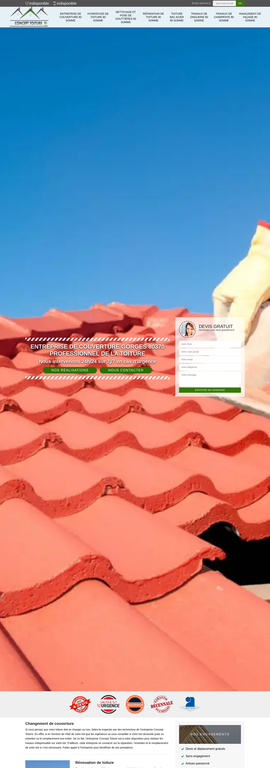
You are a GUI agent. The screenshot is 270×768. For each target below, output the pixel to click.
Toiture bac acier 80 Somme (177, 17)
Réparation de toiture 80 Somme (153, 17)
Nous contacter (126, 370)
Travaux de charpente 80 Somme (224, 17)
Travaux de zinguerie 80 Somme (199, 17)
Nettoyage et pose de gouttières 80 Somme (125, 17)
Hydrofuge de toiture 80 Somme (98, 17)
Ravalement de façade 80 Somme (250, 17)
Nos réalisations (69, 370)
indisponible (37, 3)
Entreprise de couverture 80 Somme (71, 17)
